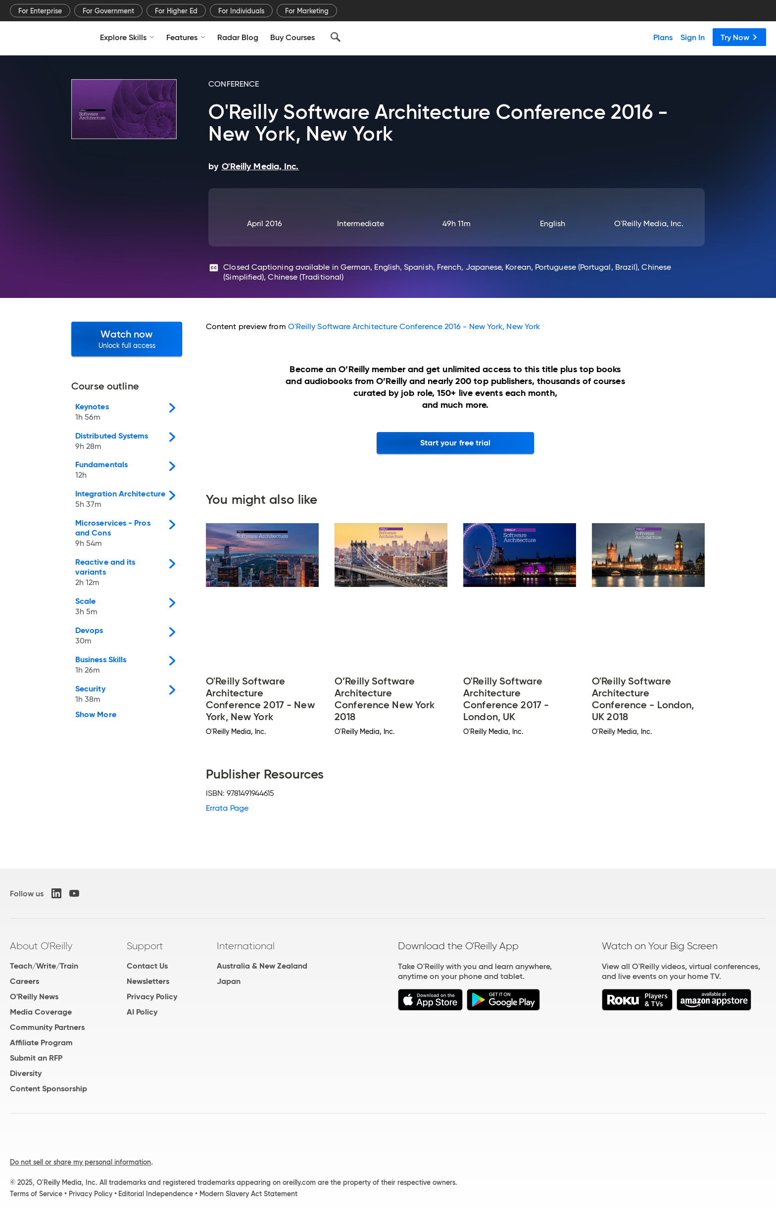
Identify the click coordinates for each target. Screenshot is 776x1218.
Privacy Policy (152, 996)
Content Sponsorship (48, 1088)
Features (185, 37)
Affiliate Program (41, 1042)
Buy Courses (292, 37)
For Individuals (241, 10)
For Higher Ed (176, 10)
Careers (24, 981)
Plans (663, 37)
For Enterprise (40, 10)
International (246, 946)
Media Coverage (41, 1012)
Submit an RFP (36, 1058)
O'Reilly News (34, 996)
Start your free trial (455, 443)
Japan (229, 981)
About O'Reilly (41, 946)
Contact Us (147, 966)
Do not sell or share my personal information (80, 1162)
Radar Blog (237, 37)
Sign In (692, 37)
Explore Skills (127, 37)
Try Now (739, 37)
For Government (108, 10)
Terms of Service (36, 1193)
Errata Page (227, 808)
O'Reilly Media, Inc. (649, 223)
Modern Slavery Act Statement (248, 1193)
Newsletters (148, 981)
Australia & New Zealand (262, 966)
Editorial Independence (155, 1193)
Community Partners (47, 1027)
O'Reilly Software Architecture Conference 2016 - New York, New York (414, 326)
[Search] (335, 37)
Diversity (26, 1073)
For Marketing (307, 10)
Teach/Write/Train (44, 966)
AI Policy (142, 1012)
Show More (95, 715)
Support (145, 946)
